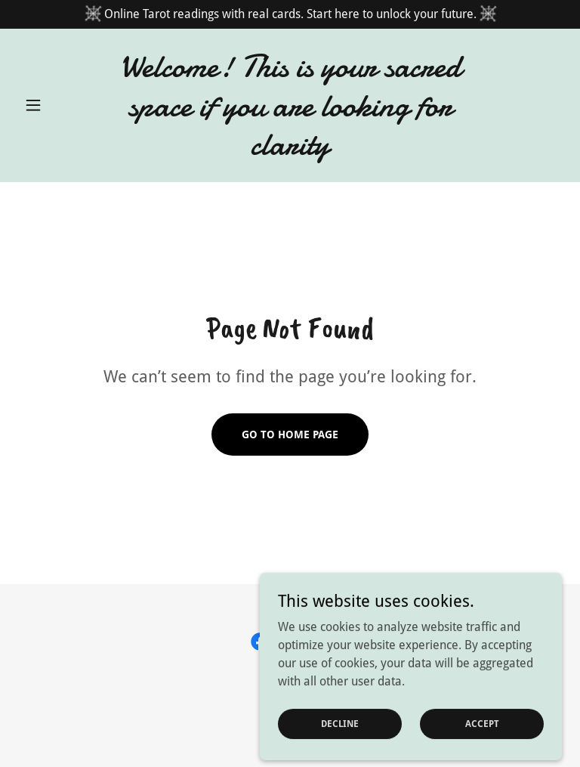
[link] (290, 150)
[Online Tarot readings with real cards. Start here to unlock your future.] (290, 14)
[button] (59, 105)
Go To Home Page (290, 434)
